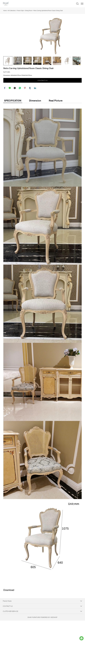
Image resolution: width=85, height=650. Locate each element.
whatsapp (20, 107)
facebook (4, 107)
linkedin (35, 107)
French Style (20, 10)
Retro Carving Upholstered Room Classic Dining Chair (48, 10)
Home (5, 10)
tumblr (30, 107)
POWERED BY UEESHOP (48, 636)
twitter (14, 107)
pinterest (25, 107)
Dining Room (28, 10)
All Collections (11, 10)
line (9, 107)
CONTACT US (42, 99)
